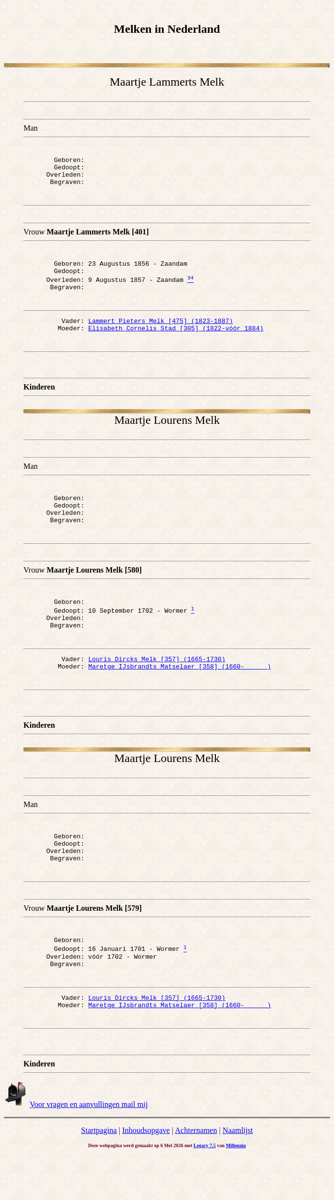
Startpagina (99, 1174)
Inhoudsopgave (146, 1174)
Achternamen (196, 1174)
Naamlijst (238, 1174)
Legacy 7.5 (204, 1189)
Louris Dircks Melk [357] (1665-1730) (157, 686)
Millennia (236, 1189)
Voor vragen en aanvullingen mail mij (89, 1148)
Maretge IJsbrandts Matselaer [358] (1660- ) (179, 695)
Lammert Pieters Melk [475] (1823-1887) (160, 333)
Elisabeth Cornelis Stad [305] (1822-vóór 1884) (176, 342)
